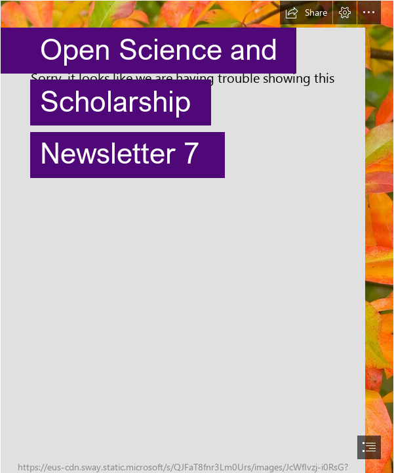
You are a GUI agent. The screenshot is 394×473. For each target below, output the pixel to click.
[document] (197, 236)
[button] (306, 12)
